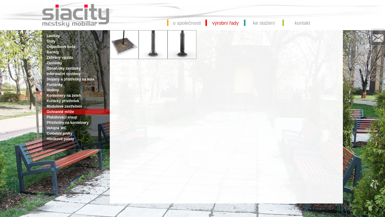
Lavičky (53, 36)
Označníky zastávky (64, 68)
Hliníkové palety (60, 139)
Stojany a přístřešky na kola (70, 79)
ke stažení (264, 23)
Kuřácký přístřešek (63, 101)
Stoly (51, 41)
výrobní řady (225, 23)
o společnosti (187, 23)
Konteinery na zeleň (64, 95)
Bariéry (53, 52)
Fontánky (55, 85)
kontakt (302, 23)
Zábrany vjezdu (60, 57)
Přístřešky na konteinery (67, 123)
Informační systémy (64, 74)
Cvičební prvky (59, 133)
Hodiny (53, 90)
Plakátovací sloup (62, 117)
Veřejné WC (56, 128)
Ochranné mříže (60, 112)
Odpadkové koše (61, 47)
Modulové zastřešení (64, 106)
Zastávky (54, 63)
